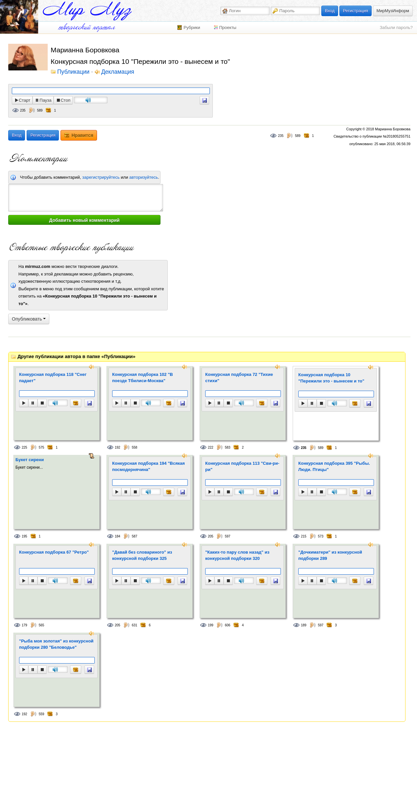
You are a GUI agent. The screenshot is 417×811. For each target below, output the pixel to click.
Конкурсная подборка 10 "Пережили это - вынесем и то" (331, 378)
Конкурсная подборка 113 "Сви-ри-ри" (242, 466)
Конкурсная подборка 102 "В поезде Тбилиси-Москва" (142, 377)
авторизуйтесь (143, 177)
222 (210, 447)
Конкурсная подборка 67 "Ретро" (54, 552)
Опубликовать (29, 319)
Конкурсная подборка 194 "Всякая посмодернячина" (148, 466)
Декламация (117, 72)
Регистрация (355, 10)
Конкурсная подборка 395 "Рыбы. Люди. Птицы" (334, 466)
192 (117, 447)
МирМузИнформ (393, 10)
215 (304, 536)
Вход (329, 10)
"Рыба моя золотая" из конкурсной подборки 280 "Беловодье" (56, 644)
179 (24, 625)
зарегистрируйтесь (101, 177)
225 (24, 447)
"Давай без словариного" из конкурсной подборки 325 (142, 555)
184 (117, 536)
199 (210, 625)
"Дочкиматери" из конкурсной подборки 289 (330, 555)
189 (304, 625)
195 (24, 536)
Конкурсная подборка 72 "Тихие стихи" (239, 377)
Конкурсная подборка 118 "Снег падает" (52, 377)
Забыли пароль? (396, 27)
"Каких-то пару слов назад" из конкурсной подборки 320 (237, 555)
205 (210, 536)
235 (23, 110)
